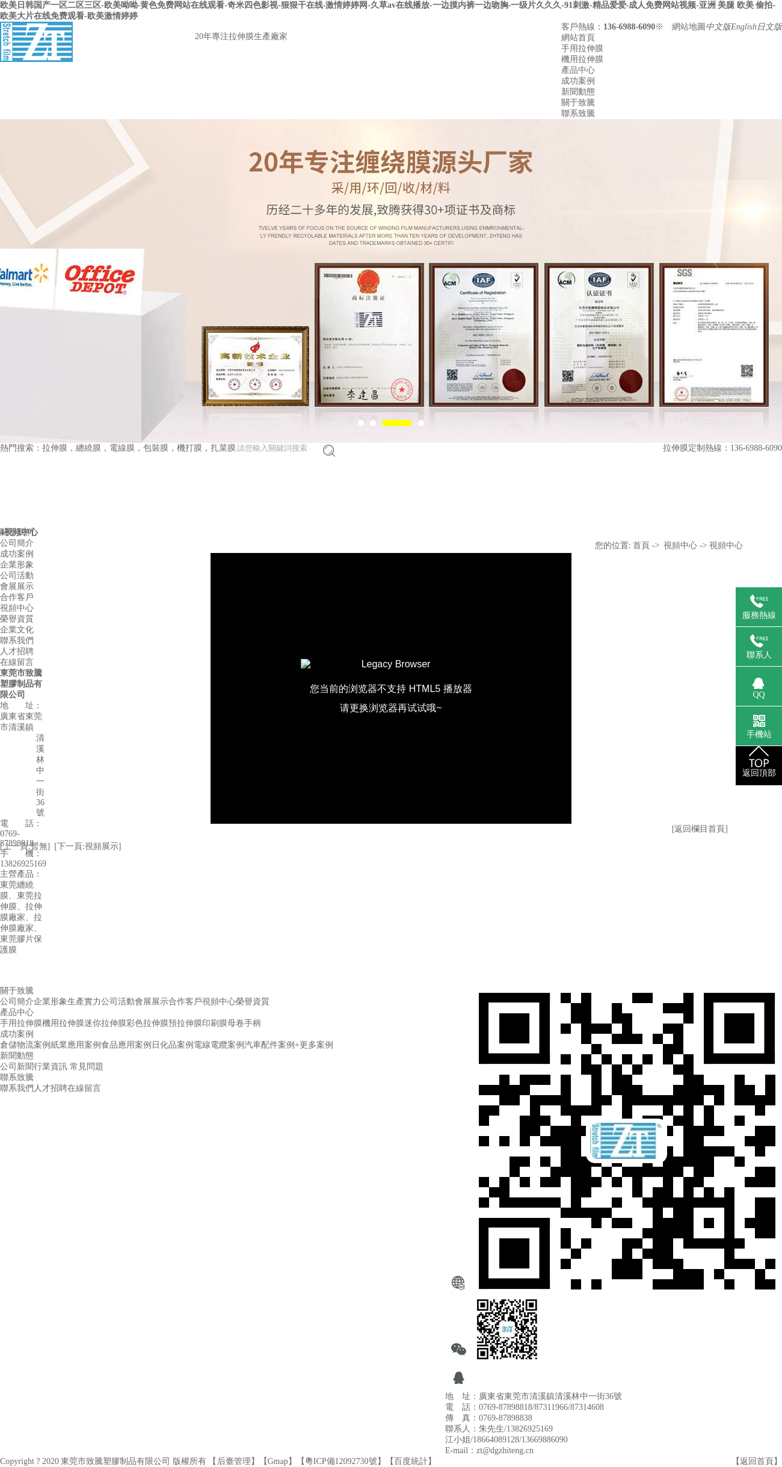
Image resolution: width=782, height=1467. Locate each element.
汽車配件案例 (269, 1044)
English (744, 26)
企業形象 (50, 1001)
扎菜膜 (223, 447)
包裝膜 (155, 447)
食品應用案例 (126, 1044)
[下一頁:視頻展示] (87, 846)
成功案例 (578, 80)
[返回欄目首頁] (700, 828)
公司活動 (118, 1001)
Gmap (278, 1461)
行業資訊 (50, 1066)
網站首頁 (578, 37)
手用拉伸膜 (582, 48)
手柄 (252, 1023)
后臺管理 (234, 1461)
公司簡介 (17, 1001)
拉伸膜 (54, 447)
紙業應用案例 (76, 1044)
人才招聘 (50, 1088)
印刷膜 (214, 1023)
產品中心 (578, 70)
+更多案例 (314, 1044)
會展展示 (151, 1001)
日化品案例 (173, 1044)
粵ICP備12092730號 (341, 1461)
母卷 (235, 1023)
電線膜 (122, 447)
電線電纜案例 (219, 1044)
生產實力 (84, 1001)
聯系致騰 (578, 113)
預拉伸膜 (185, 1023)
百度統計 (411, 1461)
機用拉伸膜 (582, 59)
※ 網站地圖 (680, 26)
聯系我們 (17, 1088)
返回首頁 (757, 1461)
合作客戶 (185, 1001)
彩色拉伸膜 (147, 1023)
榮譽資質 (252, 1001)
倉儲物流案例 (25, 1044)
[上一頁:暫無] (25, 846)
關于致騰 (578, 102)
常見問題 (86, 1066)
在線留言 (84, 1088)
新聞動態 (578, 91)
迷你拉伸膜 (105, 1023)
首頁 (641, 545)
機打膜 (189, 447)
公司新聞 (17, 1066)
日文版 (769, 26)
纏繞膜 (88, 447)
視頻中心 (680, 545)
